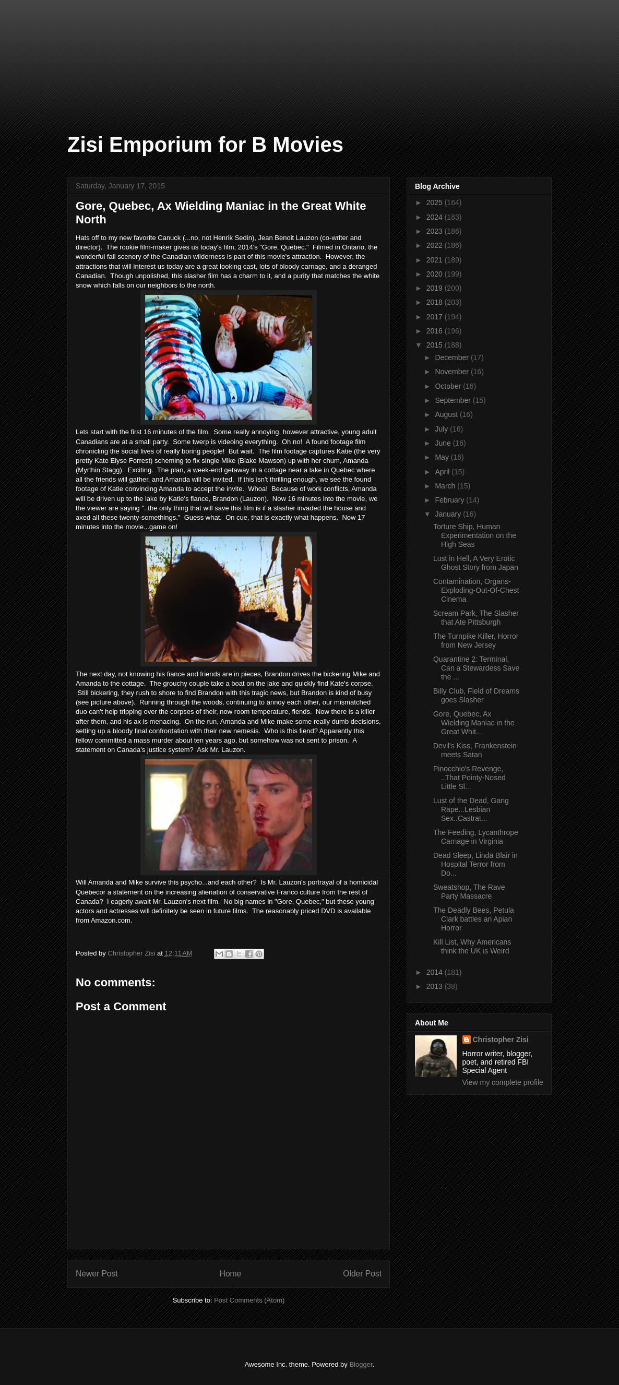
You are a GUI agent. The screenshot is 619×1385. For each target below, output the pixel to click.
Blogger (360, 1364)
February (450, 500)
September (453, 400)
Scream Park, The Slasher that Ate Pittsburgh (476, 617)
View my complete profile (502, 1082)
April (443, 472)
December (452, 357)
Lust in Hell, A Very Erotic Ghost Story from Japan (475, 562)
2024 (435, 217)
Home (231, 1273)
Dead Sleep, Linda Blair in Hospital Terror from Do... (475, 864)
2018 (435, 302)
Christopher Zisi (501, 1039)
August (447, 414)
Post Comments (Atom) (249, 1300)
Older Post (362, 1273)
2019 (435, 288)
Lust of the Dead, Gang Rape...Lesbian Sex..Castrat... (471, 809)
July (442, 429)
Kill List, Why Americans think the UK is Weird (472, 946)
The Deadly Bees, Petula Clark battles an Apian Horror (473, 919)
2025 (435, 202)
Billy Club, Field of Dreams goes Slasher (476, 695)
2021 (435, 260)
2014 (435, 972)
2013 (435, 986)
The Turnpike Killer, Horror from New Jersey (475, 640)
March (446, 486)
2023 (435, 231)
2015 (435, 345)
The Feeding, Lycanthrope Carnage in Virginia (475, 836)
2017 (435, 317)
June (444, 443)
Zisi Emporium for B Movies (205, 144)
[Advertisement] (52, 52)
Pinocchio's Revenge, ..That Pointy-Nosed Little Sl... (469, 778)
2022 (435, 245)
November (452, 371)
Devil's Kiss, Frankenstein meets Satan (475, 750)
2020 (435, 274)
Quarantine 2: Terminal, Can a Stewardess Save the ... (476, 668)
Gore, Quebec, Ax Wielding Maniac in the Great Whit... (474, 723)
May (442, 457)
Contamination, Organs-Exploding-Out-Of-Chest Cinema (476, 590)
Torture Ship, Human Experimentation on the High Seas (474, 535)
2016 (435, 331)
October (449, 386)
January (449, 514)
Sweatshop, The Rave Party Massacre (469, 891)
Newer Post (97, 1273)
